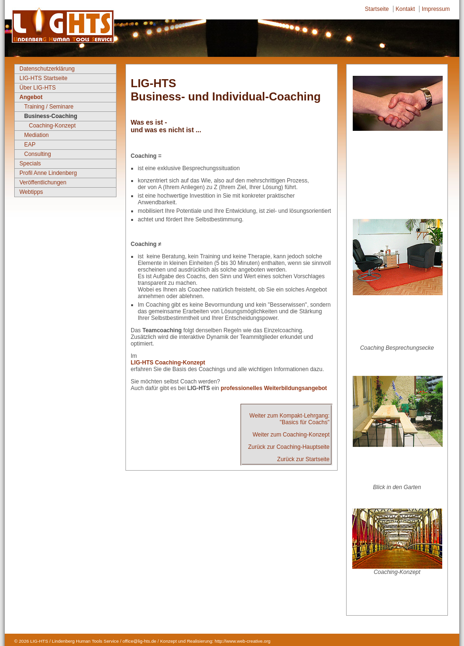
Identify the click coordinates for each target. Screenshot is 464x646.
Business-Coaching (50, 116)
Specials (30, 163)
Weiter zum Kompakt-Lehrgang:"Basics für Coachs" (290, 419)
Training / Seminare (48, 106)
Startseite (377, 9)
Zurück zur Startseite (303, 459)
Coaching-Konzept (52, 125)
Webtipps (31, 192)
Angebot (31, 97)
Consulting (37, 154)
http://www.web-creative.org (242, 641)
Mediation (36, 135)
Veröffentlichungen (42, 182)
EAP (30, 144)
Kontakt (405, 9)
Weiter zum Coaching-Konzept (291, 434)
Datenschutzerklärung (47, 68)
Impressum (436, 9)
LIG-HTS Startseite (43, 78)
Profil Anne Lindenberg (48, 173)
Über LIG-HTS (37, 87)
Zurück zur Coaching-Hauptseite (289, 447)
